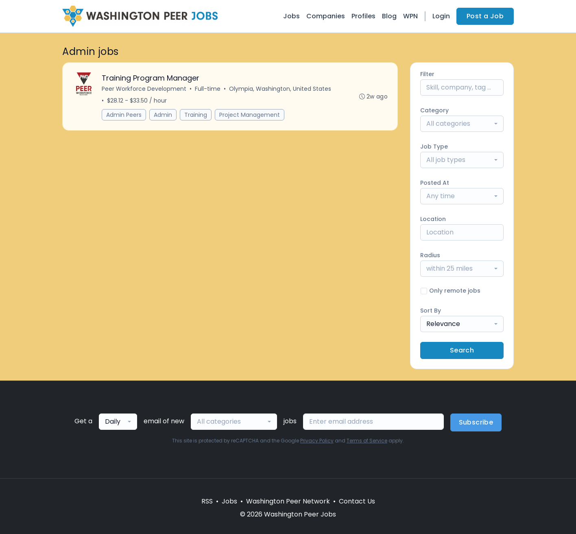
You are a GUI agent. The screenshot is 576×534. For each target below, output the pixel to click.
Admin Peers (124, 115)
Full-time (207, 89)
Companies (325, 16)
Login (441, 16)
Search (462, 350)
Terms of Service (367, 440)
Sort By (430, 310)
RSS (207, 501)
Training (195, 115)
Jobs (291, 16)
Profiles (363, 16)
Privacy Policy (317, 440)
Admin (163, 115)
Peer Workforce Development (144, 89)
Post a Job (485, 16)
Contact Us (357, 501)
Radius (430, 255)
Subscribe (476, 422)
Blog (389, 16)
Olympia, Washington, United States (280, 89)
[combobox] (462, 124)
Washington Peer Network (288, 501)
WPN (410, 16)
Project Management (249, 115)
